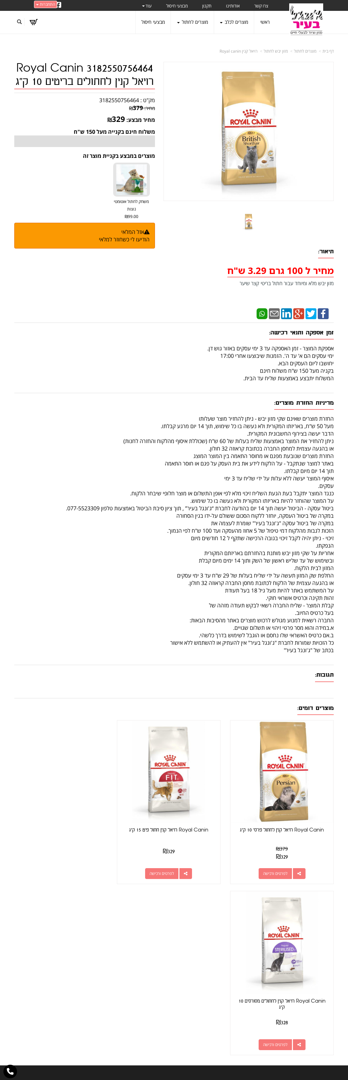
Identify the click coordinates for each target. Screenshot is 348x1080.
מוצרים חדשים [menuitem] (320, 951)
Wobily (196, 1067)
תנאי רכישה (240, 964)
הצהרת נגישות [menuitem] (320, 1017)
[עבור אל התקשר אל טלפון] (10, 1071)
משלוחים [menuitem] (325, 989)
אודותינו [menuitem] (233, 6)
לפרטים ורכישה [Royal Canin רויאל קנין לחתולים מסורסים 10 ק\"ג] (57, 870)
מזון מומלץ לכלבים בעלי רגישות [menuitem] (305, 1008)
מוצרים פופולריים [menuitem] (318, 932)
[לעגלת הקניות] (33, 22)
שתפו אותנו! (140, 940)
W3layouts (166, 1077)
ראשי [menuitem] (265, 22)
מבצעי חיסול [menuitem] (177, 6)
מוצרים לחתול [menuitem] (192, 22)
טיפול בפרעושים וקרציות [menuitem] (311, 998)
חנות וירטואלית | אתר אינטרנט (131, 1067)
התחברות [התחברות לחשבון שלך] (45, 4)
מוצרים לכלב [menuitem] (234, 22)
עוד (147, 6)
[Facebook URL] (58, 5)
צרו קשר (161, 940)
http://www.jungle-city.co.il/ (137, 932)
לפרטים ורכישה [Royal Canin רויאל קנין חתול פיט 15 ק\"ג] (167, 870)
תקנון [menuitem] (206, 6)
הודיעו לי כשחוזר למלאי (124, 239)
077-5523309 (224, 956)
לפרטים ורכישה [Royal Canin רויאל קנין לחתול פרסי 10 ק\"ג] (277, 870)
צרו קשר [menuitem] (261, 6)
